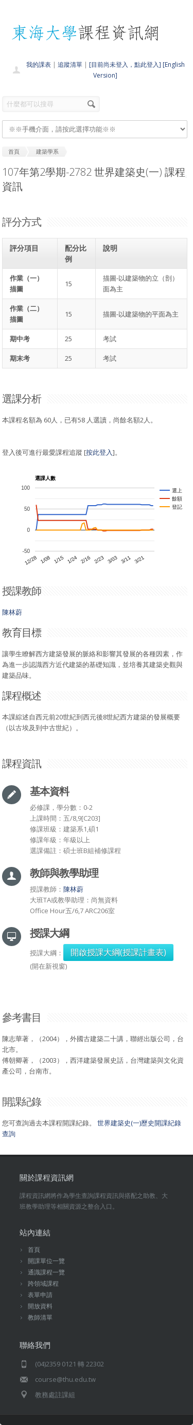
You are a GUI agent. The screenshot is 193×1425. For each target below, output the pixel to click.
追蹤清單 (70, 64)
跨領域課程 (43, 1283)
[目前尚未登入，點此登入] (125, 64)
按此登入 (99, 452)
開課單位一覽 (46, 1260)
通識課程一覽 (46, 1272)
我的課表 (38, 64)
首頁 (34, 1249)
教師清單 (40, 1317)
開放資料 (40, 1306)
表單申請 (40, 1294)
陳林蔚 (12, 612)
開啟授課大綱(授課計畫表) (118, 952)
